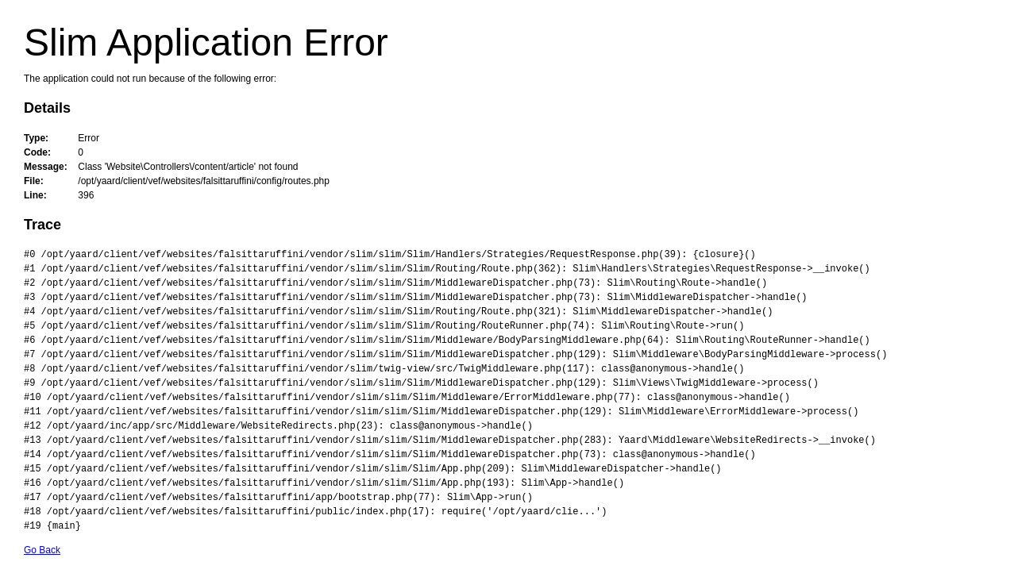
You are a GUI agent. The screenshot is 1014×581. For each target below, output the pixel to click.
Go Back (42, 550)
